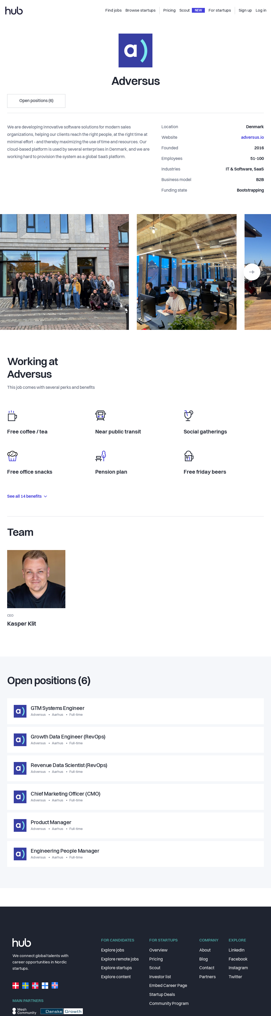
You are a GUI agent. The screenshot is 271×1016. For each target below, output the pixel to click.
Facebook (238, 959)
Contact (206, 968)
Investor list (160, 977)
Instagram (238, 968)
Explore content (116, 977)
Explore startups (116, 968)
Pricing (156, 959)
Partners (207, 977)
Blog (203, 959)
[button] (251, 272)
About (205, 950)
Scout (154, 968)
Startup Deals (162, 995)
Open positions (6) (36, 101)
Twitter (235, 977)
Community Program (169, 1004)
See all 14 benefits (27, 497)
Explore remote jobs (120, 959)
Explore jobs (112, 950)
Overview (158, 950)
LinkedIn (237, 950)
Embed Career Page (168, 986)
